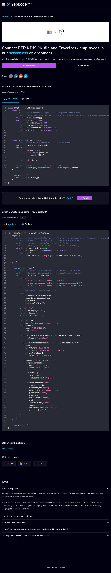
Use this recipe (29, 65)
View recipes (7, 448)
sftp (22, 92)
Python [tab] (26, 98)
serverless (18, 53)
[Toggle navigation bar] (4, 4)
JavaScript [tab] (10, 98)
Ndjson (8, 463)
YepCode (67, 198)
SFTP (23, 463)
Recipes (5, 16)
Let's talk (84, 198)
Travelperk (40, 463)
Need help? (83, 65)
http (22, 217)
